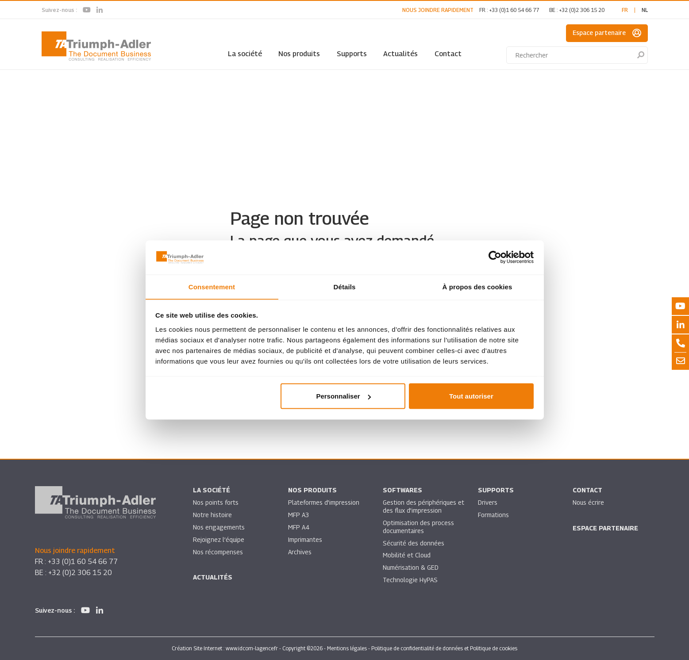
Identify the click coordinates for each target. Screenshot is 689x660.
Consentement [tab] (212, 286)
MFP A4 (298, 527)
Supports (352, 54)
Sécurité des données (414, 543)
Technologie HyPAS (410, 580)
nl (645, 10)
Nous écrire (588, 502)
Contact (448, 54)
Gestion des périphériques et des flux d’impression (420, 506)
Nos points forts (216, 502)
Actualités (400, 54)
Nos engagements (219, 527)
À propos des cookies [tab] (477, 286)
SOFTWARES (402, 490)
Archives (300, 552)
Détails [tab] (345, 286)
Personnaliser (343, 396)
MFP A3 (298, 514)
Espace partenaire (607, 33)
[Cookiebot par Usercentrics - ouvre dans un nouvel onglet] (495, 257)
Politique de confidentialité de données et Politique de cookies (444, 648)
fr (625, 10)
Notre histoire (212, 514)
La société (245, 54)
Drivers (487, 502)
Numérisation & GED (411, 568)
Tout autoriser (471, 396)
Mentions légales (347, 648)
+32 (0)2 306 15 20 (581, 10)
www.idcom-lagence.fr (252, 648)
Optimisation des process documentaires (418, 526)
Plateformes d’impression (324, 502)
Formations (493, 514)
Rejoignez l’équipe (219, 539)
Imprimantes (305, 539)
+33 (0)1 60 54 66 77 (514, 10)
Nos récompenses (218, 552)
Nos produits (299, 54)
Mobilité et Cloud (407, 555)
